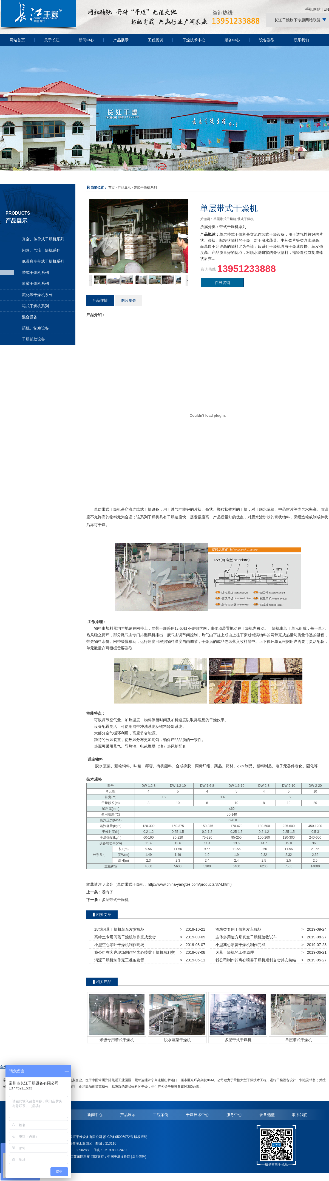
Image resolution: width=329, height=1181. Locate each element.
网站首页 (17, 40)
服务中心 (232, 40)
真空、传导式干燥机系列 (43, 239)
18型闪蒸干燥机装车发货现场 (118, 929)
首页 (111, 187)
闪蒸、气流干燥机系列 (41, 250)
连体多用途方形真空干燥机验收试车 (245, 937)
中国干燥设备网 (118, 1157)
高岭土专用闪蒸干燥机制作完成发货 (124, 937)
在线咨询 (222, 282)
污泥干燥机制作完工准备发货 (118, 960)
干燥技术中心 (193, 40)
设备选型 (266, 40)
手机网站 (313, 9)
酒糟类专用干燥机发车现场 (237, 929)
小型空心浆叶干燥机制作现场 (118, 944)
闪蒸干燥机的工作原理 (233, 952)
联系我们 (301, 40)
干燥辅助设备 (33, 339)
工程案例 (155, 40)
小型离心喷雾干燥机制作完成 (239, 944)
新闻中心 (86, 40)
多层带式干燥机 (115, 900)
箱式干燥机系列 (35, 306)
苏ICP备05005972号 (118, 1137)
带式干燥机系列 (35, 272)
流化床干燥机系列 (37, 295)
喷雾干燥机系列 (35, 283)
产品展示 (121, 40)
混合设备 (29, 317)
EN (326, 9)
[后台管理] (138, 1157)
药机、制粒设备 (35, 328)
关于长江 (51, 40)
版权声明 (140, 1137)
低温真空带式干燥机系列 (43, 261)
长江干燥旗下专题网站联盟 (297, 20)
